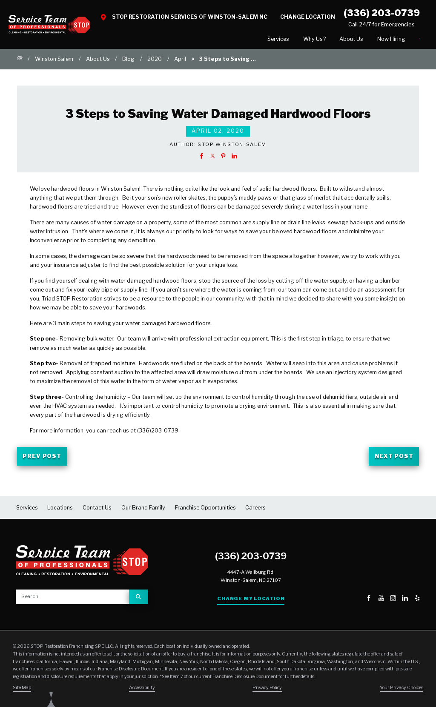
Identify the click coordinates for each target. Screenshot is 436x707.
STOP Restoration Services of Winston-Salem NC (189, 17)
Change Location (307, 17)
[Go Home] (20, 61)
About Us (301, 40)
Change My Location (250, 600)
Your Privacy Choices (401, 689)
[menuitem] (228, 39)
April (180, 60)
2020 (154, 60)
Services (228, 40)
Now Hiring (341, 40)
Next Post (394, 458)
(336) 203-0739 (251, 558)
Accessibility (142, 689)
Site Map (22, 689)
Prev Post (42, 458)
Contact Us (393, 39)
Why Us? (263, 40)
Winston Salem (54, 60)
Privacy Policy (267, 689)
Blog (128, 60)
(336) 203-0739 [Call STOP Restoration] (382, 12)
